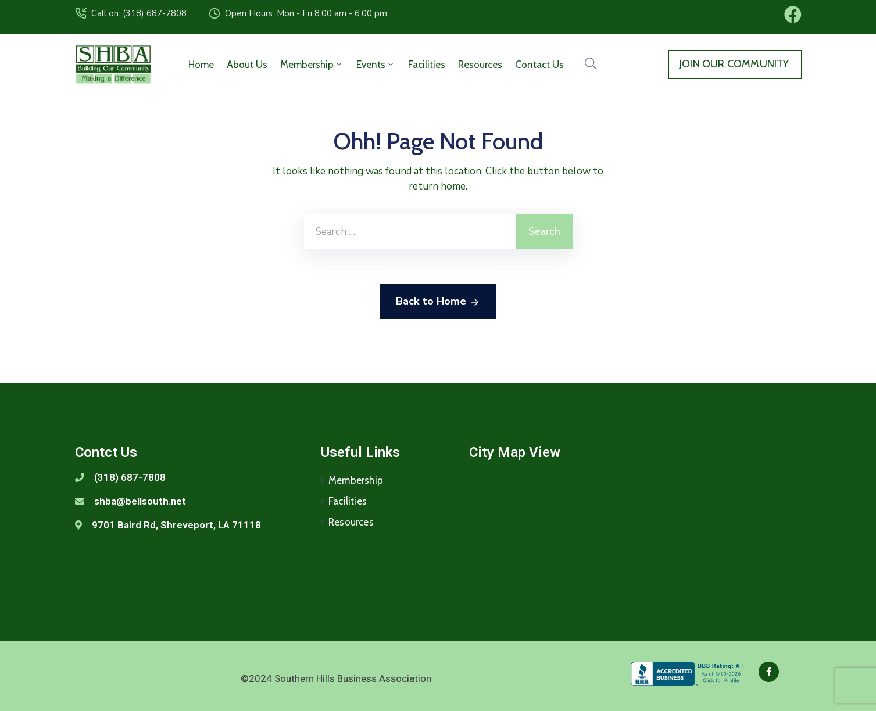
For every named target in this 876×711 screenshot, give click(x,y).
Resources (480, 64)
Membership (312, 64)
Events (375, 64)
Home (201, 64)
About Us (247, 64)
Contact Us (539, 64)
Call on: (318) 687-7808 (139, 13)
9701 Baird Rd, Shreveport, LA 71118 (176, 525)
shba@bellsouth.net (140, 501)
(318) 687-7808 (130, 477)
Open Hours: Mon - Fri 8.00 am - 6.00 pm (306, 13)
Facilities (426, 64)
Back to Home (438, 301)
